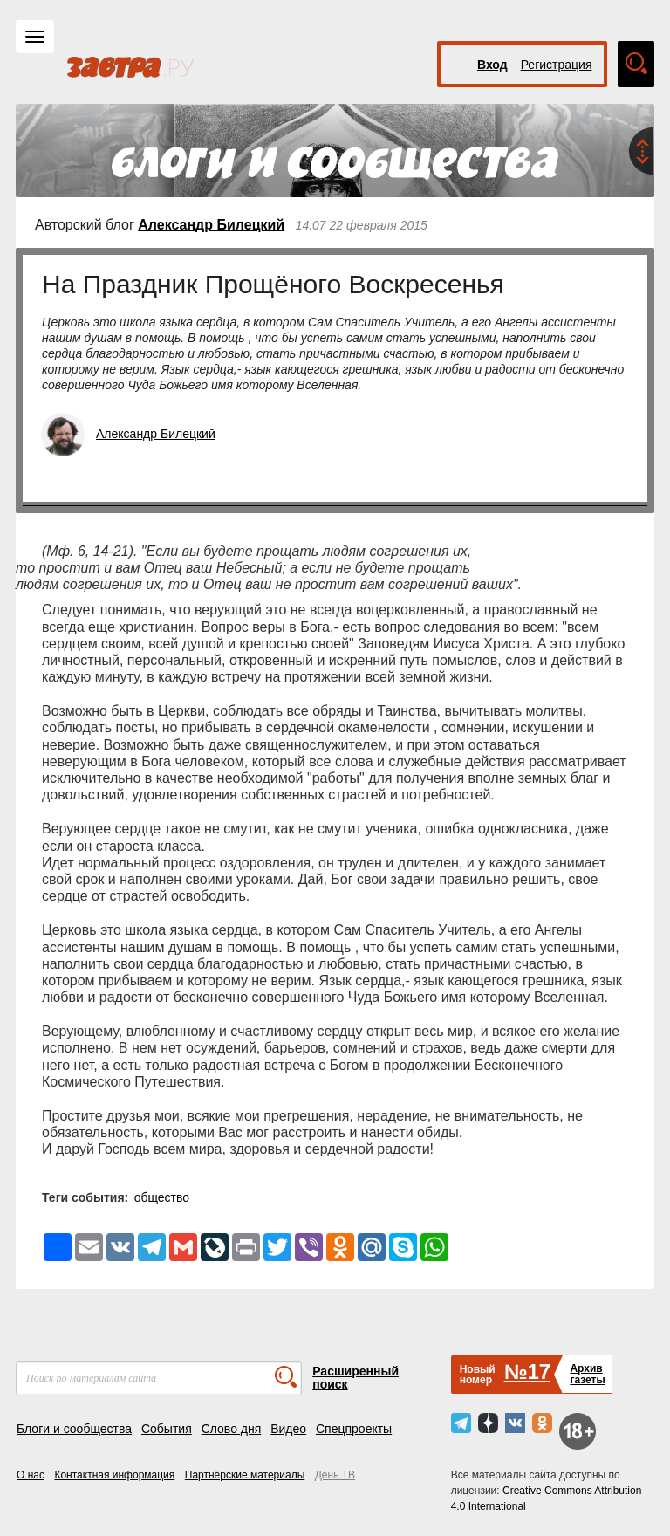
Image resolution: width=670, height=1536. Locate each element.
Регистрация (556, 65)
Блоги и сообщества (74, 1429)
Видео (288, 1429)
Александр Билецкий (211, 224)
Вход (492, 65)
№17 (527, 1371)
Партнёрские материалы (245, 1475)
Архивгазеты (587, 1374)
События (166, 1429)
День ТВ (335, 1475)
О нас (30, 1475)
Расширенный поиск (355, 1377)
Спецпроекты (354, 1429)
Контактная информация (114, 1475)
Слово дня (232, 1429)
